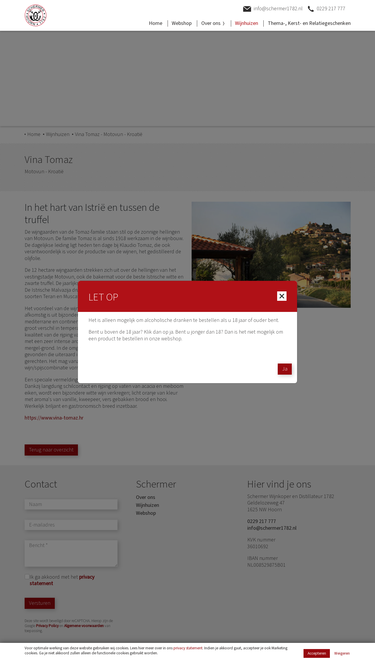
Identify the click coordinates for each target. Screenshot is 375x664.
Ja (284, 369)
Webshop (182, 23)
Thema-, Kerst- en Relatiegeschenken (309, 23)
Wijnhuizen (246, 23)
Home (155, 23)
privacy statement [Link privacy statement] (187, 648)
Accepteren (317, 653)
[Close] (282, 296)
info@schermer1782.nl (273, 9)
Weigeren (342, 653)
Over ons (213, 23)
